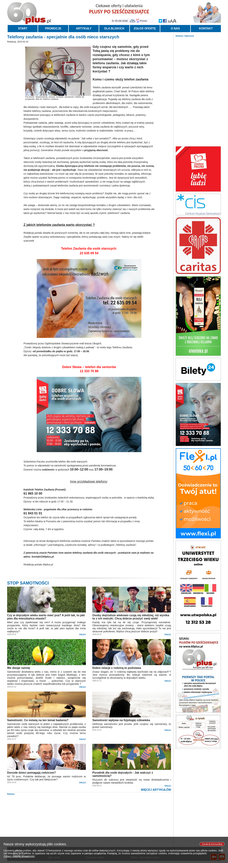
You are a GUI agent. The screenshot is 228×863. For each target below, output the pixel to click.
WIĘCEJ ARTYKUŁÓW (156, 789)
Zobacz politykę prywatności (19, 858)
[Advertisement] (198, 90)
